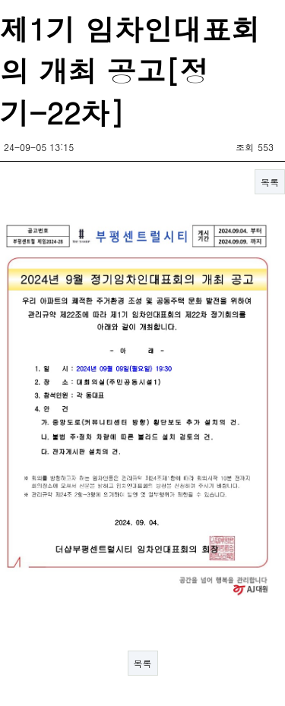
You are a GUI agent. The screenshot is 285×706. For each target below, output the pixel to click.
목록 (270, 181)
